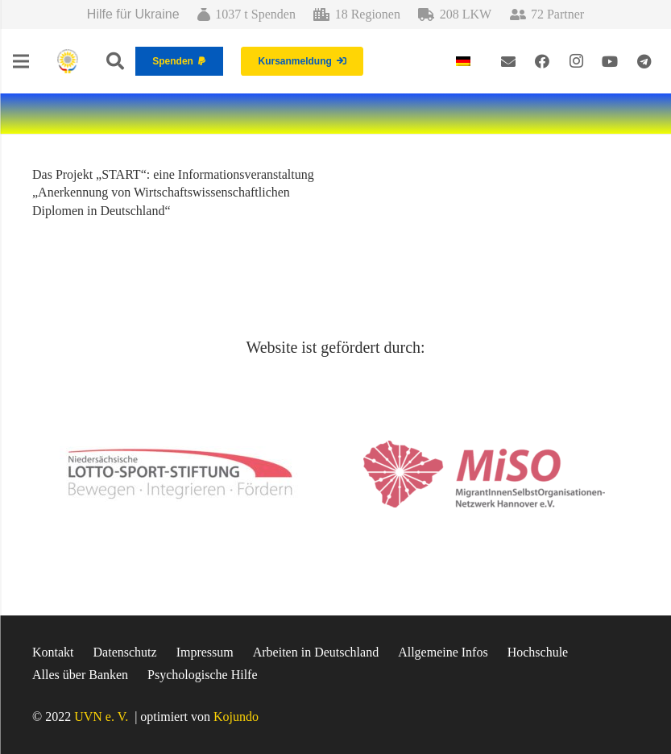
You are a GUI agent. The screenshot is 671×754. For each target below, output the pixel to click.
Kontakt (53, 652)
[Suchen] (115, 62)
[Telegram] (643, 61)
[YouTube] (609, 61)
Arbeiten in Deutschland (316, 652)
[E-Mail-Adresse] (508, 61)
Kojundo (236, 716)
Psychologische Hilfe (202, 675)
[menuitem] (465, 61)
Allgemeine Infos (443, 652)
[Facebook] (542, 61)
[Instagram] (575, 61)
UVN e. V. (101, 716)
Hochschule (538, 652)
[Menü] (20, 61)
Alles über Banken (80, 675)
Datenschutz (125, 652)
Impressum (205, 652)
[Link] (67, 61)
